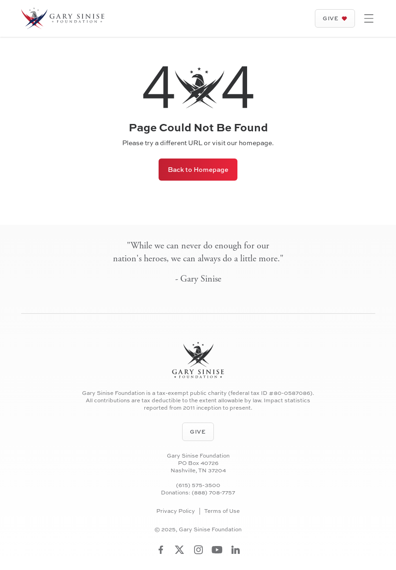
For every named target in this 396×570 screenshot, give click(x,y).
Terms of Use (222, 511)
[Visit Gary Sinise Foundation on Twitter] (179, 549)
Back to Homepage (198, 169)
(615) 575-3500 (198, 485)
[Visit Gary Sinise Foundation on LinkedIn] (235, 549)
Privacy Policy (175, 511)
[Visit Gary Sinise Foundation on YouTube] (217, 549)
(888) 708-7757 (213, 492)
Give (335, 18)
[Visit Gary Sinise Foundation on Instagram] (198, 549)
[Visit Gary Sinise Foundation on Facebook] (160, 549)
